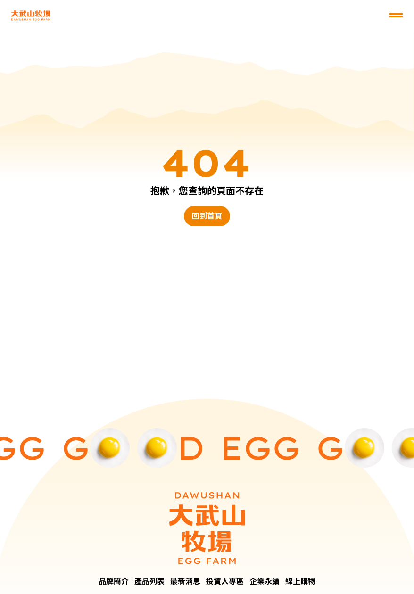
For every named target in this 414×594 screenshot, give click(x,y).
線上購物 (300, 581)
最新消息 (185, 581)
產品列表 (149, 581)
